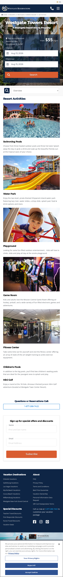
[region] (31, 558)
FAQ (34, 479)
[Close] (59, 544)
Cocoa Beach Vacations (11, 494)
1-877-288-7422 (31, 406)
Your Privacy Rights (31, 558)
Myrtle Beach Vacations (11, 490)
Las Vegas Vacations (10, 487)
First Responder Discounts (12, 517)
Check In (9, 48)
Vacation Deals (8, 525)
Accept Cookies (31, 572)
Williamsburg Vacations (11, 498)
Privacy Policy (38, 483)
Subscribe (31, 454)
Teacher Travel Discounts (12, 513)
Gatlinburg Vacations (10, 483)
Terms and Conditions (41, 487)
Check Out (10, 59)
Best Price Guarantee (40, 490)
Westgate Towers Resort (27, 15)
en (59, 2)
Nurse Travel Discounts (11, 521)
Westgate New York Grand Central (15, 501)
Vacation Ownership (40, 494)
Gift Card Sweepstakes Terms (43, 504)
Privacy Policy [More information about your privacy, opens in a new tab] (13, 553)
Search (22, 74)
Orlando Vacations (10, 479)
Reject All (31, 565)
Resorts (12, 15)
